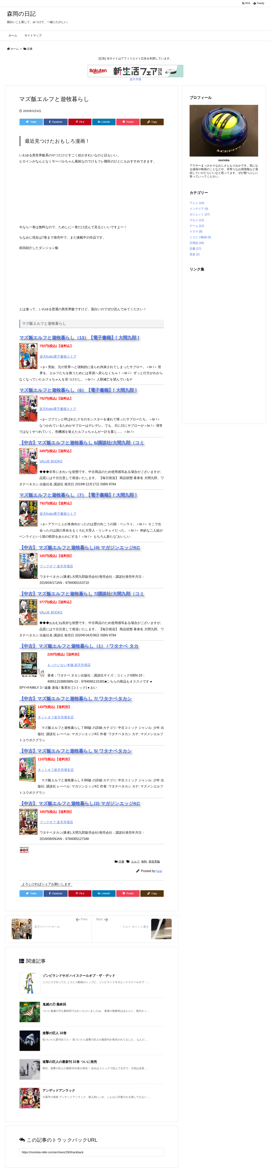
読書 (29, 48)
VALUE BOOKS (50, 461)
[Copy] (152, 122)
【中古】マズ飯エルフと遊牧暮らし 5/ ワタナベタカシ (75, 750)
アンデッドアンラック (58, 1090)
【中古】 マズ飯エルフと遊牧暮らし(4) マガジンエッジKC (79, 547)
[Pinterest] (80, 122)
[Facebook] (56, 122)
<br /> (31, 193)
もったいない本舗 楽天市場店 (69, 665)
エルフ (135, 861)
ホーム (15, 48)
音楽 (195, 254)
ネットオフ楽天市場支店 (56, 717)
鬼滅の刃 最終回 (54, 1004)
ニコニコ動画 (200, 237)
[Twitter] (31, 122)
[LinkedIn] (104, 122)
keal (159, 871)
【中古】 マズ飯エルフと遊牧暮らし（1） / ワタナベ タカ (79, 646)
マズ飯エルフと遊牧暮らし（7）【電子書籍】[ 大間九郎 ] (78, 495)
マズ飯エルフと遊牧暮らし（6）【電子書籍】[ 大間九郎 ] (78, 390)
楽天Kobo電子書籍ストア (58, 356)
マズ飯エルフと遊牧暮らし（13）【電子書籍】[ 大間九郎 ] (79, 337)
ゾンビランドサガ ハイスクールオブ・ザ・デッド (78, 975)
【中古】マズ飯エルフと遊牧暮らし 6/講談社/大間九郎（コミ (81, 442)
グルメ (197, 220)
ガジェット (200, 214)
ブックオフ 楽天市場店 (56, 566)
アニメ (197, 203)
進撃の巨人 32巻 (54, 1033)
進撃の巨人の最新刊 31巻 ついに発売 (69, 1061)
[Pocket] (128, 122)
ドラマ (196, 231)
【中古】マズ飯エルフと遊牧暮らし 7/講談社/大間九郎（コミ (81, 593)
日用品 (197, 242)
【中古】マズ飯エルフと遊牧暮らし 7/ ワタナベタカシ (75, 698)
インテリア (199, 208)
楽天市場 (135, 79)
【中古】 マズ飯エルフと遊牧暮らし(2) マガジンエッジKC (79, 803)
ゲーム (197, 225)
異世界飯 (154, 861)
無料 (144, 861)
